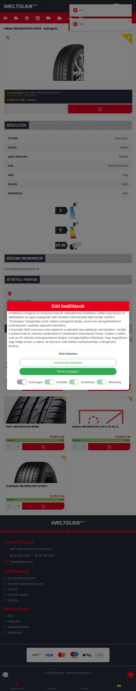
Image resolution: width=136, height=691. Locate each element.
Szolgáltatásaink (18, 627)
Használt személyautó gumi (26, 584)
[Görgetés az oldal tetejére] (130, 674)
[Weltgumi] (21, 6)
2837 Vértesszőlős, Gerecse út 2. (31, 549)
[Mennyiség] (36, 108)
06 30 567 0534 (45, 555)
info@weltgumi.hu (21, 562)
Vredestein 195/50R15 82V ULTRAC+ (27, 486)
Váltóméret (15, 632)
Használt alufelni (18, 595)
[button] (129, 6)
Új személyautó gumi (21, 578)
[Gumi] (35, 410)
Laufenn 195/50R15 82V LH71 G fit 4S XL (95, 426)
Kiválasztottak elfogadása (68, 362)
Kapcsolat (14, 621)
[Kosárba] (100, 108)
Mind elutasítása (68, 353)
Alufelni (12, 589)
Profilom (13, 600)
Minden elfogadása (68, 371)
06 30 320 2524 (20, 555)
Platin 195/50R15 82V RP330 (22, 426)
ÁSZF (11, 616)
